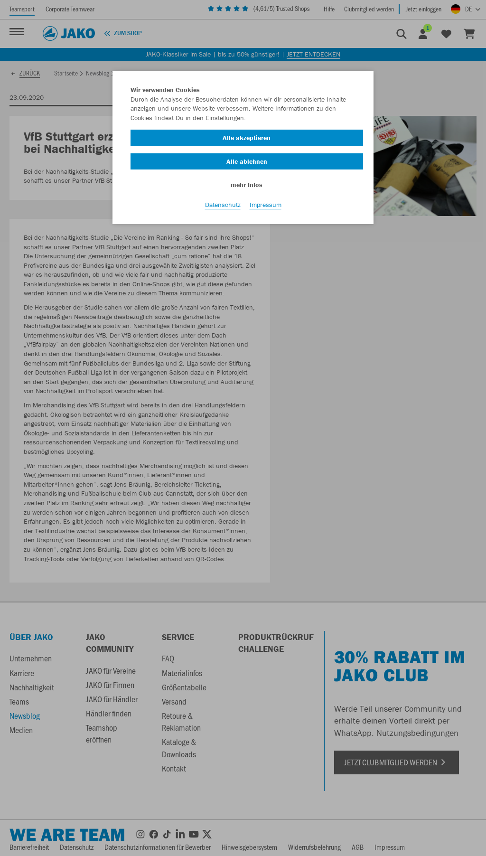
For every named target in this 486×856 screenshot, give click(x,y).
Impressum (265, 204)
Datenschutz (223, 204)
